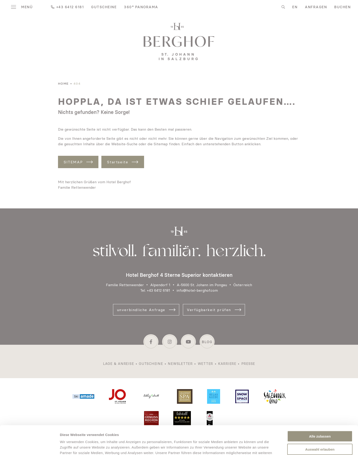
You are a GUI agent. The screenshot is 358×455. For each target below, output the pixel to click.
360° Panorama (141, 7)
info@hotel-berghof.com (197, 290)
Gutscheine (104, 7)
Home (63, 83)
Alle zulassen (320, 409)
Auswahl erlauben (319, 422)
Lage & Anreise (118, 363)
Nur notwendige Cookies (320, 435)
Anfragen (316, 7)
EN (294, 7)
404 (77, 83)
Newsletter (180, 363)
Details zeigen (242, 446)
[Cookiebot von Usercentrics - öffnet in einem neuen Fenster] (30, 446)
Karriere (227, 363)
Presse (248, 363)
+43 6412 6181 (158, 290)
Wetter (205, 363)
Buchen (342, 7)
